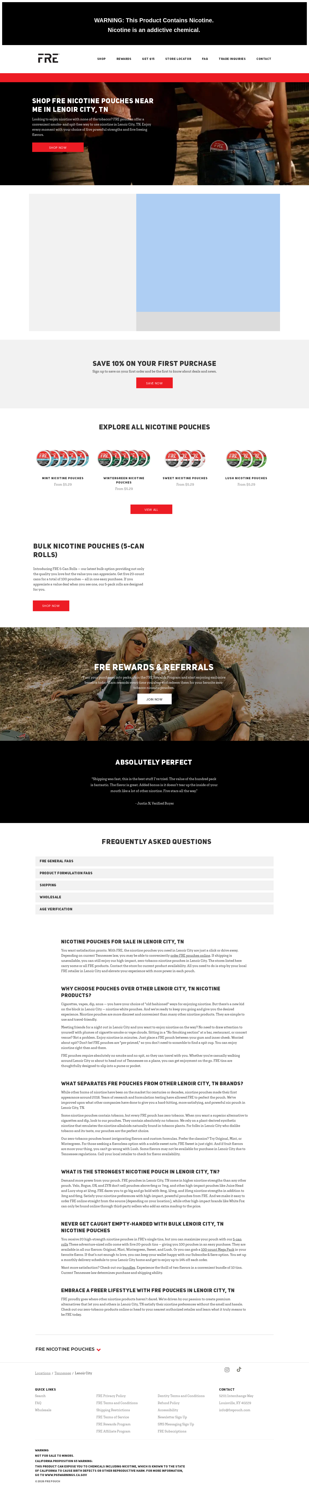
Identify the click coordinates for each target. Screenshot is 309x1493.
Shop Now (58, 148)
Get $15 (148, 59)
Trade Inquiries (232, 59)
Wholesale (43, 1410)
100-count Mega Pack (217, 1249)
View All (151, 510)
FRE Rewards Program (113, 1424)
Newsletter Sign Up (172, 1417)
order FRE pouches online (190, 955)
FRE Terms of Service (112, 1417)
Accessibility (168, 1410)
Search (40, 1396)
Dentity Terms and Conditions (181, 1396)
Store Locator (178, 59)
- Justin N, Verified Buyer (154, 803)
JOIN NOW (154, 699)
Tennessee (63, 1373)
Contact (263, 59)
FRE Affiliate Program (113, 1431)
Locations (43, 1373)
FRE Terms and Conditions (117, 1403)
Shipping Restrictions (113, 1410)
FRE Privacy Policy (111, 1396)
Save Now (154, 383)
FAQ (205, 59)
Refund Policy (169, 1403)
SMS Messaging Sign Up (176, 1424)
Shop (101, 59)
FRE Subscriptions (172, 1431)
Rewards (124, 59)
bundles (129, 1267)
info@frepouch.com (234, 1410)
